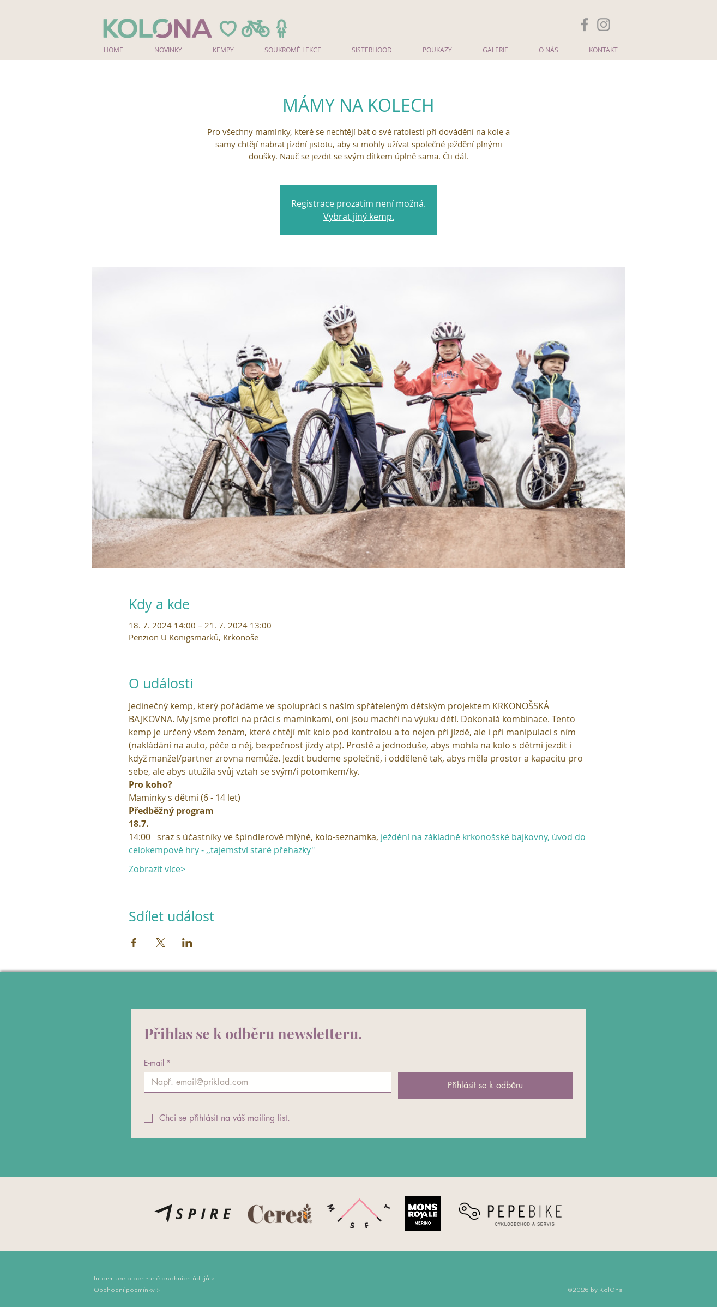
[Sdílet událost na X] (160, 942)
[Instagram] (603, 24)
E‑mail (157, 1063)
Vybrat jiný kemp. (358, 217)
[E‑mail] (264, 1082)
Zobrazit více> (157, 869)
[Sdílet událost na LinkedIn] (187, 942)
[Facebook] (584, 24)
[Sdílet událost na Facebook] (134, 942)
